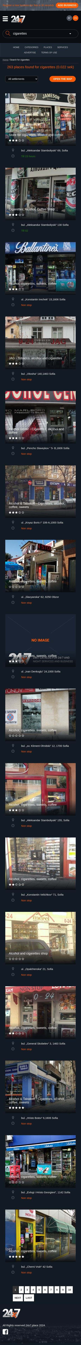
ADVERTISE (30, 52)
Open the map (62, 79)
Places (48, 47)
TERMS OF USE (49, 52)
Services (62, 47)
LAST (29, 1297)
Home (5, 60)
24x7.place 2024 (35, 1325)
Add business (67, 5)
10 (69, 1289)
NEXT (18, 1297)
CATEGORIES (31, 47)
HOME (16, 47)
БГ (69, 18)
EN (75, 18)
